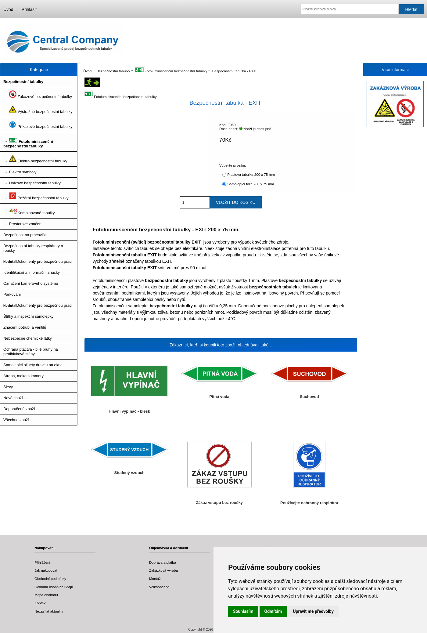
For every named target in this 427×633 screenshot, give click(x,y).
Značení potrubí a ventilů (24, 327)
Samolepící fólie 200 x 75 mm (250, 184)
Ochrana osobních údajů (53, 587)
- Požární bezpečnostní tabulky (36, 196)
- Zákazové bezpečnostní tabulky (37, 94)
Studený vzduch (129, 472)
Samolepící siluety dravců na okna (33, 365)
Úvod (8, 9)
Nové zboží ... (15, 398)
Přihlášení (42, 562)
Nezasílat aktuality (48, 611)
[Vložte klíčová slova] (349, 9)
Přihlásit (29, 9)
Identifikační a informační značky (31, 272)
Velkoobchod (159, 587)
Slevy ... (10, 387)
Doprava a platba (162, 562)
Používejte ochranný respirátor (309, 503)
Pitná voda (219, 396)
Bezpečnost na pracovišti (25, 235)
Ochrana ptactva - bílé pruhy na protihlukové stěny (30, 351)
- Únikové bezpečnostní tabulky (32, 183)
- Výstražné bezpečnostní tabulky (37, 109)
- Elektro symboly (19, 172)
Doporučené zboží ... (21, 409)
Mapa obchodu (46, 595)
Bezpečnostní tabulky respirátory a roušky (33, 248)
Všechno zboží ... (18, 420)
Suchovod (309, 396)
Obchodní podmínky (50, 579)
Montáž (155, 579)
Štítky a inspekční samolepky (28, 316)
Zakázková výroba (163, 570)
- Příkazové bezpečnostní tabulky (37, 124)
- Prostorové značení (22, 224)
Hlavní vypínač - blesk (129, 411)
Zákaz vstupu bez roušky (219, 502)
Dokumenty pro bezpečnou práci (37, 261)
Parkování (12, 294)
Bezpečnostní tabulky (113, 71)
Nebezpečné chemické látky (27, 338)
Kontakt (40, 603)
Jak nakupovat (45, 570)
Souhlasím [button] (243, 611)
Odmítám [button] (273, 611)
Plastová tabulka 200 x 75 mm (250, 174)
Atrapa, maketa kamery (23, 376)
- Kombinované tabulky (29, 211)
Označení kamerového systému (30, 283)
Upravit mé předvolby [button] (313, 611)
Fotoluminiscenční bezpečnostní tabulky (171, 71)
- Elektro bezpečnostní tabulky (35, 159)
